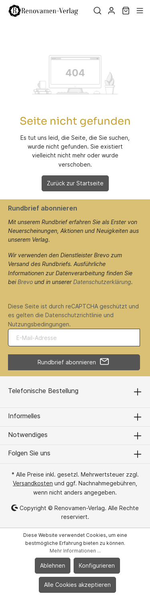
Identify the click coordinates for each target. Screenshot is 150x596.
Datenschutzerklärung (102, 281)
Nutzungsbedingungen (38, 324)
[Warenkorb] (126, 10)
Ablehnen (52, 565)
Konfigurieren (97, 565)
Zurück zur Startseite (75, 183)
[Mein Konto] (111, 10)
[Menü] (140, 10)
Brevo (25, 281)
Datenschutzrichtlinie (73, 315)
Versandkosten (33, 483)
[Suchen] (97, 10)
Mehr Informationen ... (75, 551)
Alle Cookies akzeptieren (77, 584)
